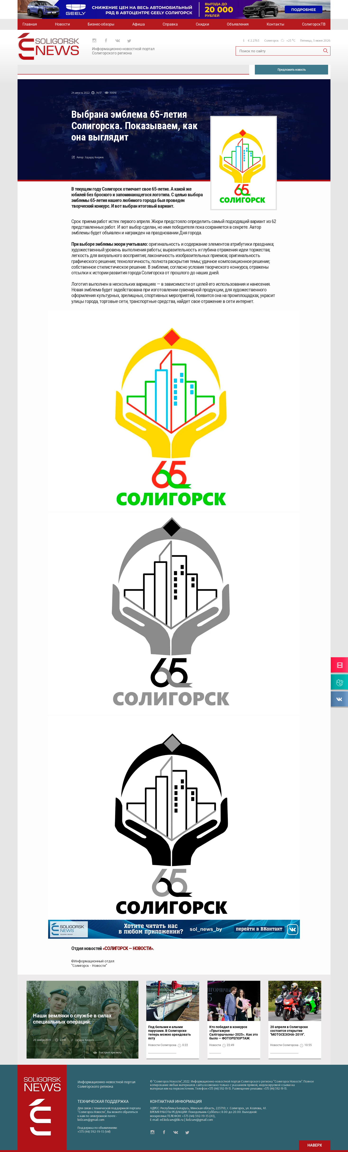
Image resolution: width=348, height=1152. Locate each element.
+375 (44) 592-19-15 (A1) (198, 1116)
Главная (30, 24)
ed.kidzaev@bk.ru (171, 1119)
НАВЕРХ (314, 1145)
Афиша (138, 24)
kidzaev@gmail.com (91, 1119)
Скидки (202, 24)
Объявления (238, 24)
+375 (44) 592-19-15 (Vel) (94, 1131)
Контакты (275, 24)
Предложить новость (292, 69)
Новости (62, 24)
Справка (170, 24)
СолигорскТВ (313, 24)
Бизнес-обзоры (101, 24)
